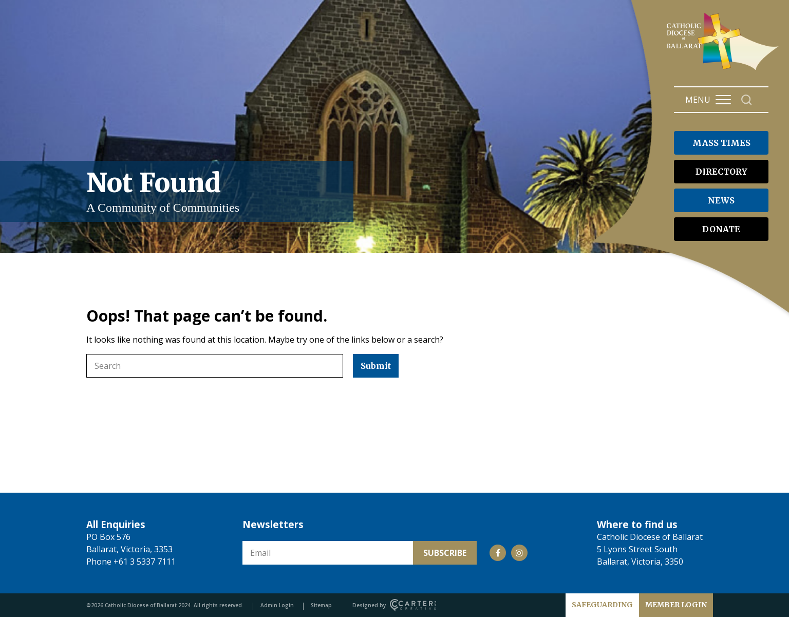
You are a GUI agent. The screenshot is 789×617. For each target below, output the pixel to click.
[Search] (746, 100)
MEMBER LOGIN (676, 604)
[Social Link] (498, 553)
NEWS (721, 200)
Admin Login (277, 605)
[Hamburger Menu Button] (723, 99)
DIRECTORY (721, 171)
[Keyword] (214, 366)
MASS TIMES (721, 143)
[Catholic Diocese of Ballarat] (724, 70)
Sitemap (321, 605)
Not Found (214, 191)
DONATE (721, 229)
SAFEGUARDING (602, 604)
